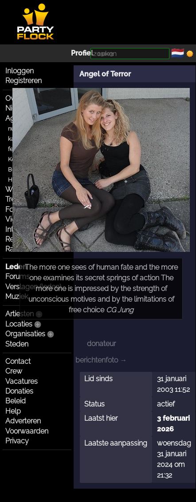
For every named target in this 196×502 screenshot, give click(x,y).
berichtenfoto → (101, 360)
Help (13, 411)
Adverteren (23, 421)
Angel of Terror (105, 74)
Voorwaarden (26, 431)
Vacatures (21, 381)
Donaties (19, 391)
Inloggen (19, 71)
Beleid (15, 401)
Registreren (23, 80)
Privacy (17, 441)
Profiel (82, 53)
